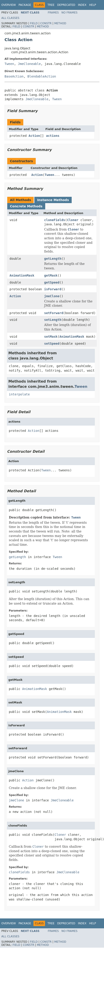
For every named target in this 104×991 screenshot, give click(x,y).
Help (92, 5)
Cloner (72, 220)
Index (82, 5)
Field (34, 23)
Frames (53, 12)
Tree (50, 5)
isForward (52, 289)
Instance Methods (53, 200)
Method (60, 23)
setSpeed (51, 343)
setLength (52, 319)
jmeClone (51, 296)
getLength (52, 258)
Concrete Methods (26, 206)
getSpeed (51, 282)
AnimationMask (21, 275)
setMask (50, 336)
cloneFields (54, 220)
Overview (8, 5)
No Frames (69, 12)
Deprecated (66, 5)
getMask (50, 275)
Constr (46, 23)
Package (25, 5)
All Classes (10, 18)
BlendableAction (41, 76)
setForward (53, 313)
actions (52, 135)
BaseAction (14, 76)
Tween (9, 64)
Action (34, 135)
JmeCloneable (29, 64)
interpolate (19, 394)
